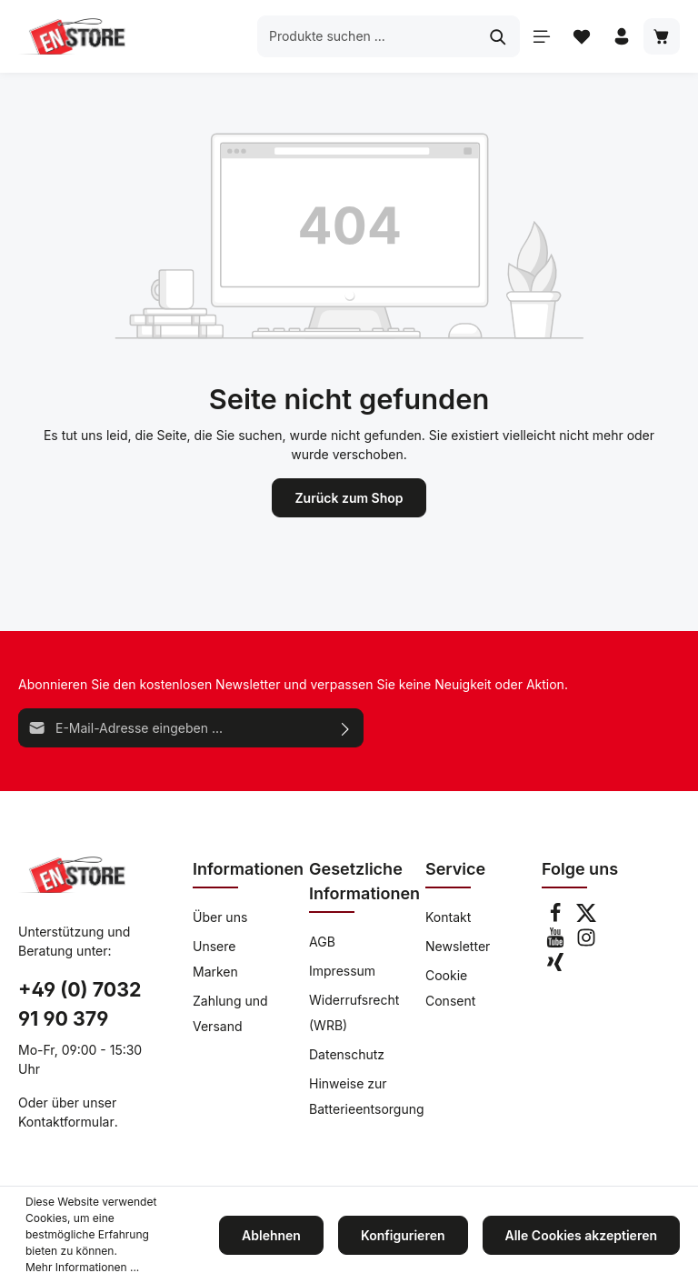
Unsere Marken (215, 958)
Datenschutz (346, 1054)
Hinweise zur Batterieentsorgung (366, 1096)
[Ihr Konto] (621, 36)
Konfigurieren (403, 1235)
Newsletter (457, 946)
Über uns (220, 917)
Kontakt (448, 917)
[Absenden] (346, 727)
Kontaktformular (66, 1121)
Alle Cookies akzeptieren (581, 1235)
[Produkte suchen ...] (367, 35)
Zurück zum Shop (348, 498)
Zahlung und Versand (230, 1013)
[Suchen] (498, 35)
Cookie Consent (450, 987)
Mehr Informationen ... (82, 1267)
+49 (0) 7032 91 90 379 (79, 1003)
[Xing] (555, 967)
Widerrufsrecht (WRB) (354, 1012)
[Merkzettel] (581, 36)
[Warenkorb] (661, 36)
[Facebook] (557, 918)
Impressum (342, 970)
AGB (322, 941)
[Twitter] (586, 918)
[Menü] (542, 36)
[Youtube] (557, 942)
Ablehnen (271, 1235)
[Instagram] (586, 942)
